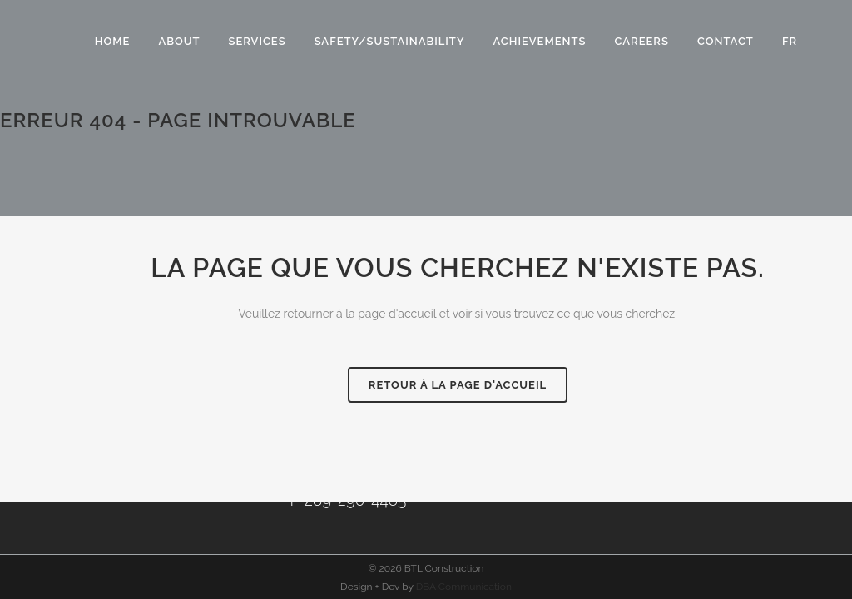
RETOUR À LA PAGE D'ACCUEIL (458, 385)
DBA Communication (464, 586)
